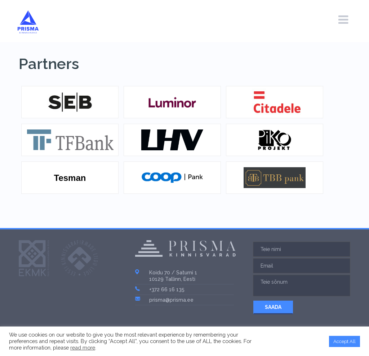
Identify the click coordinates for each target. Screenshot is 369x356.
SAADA (273, 307)
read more (82, 347)
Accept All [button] (344, 341)
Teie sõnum (301, 285)
